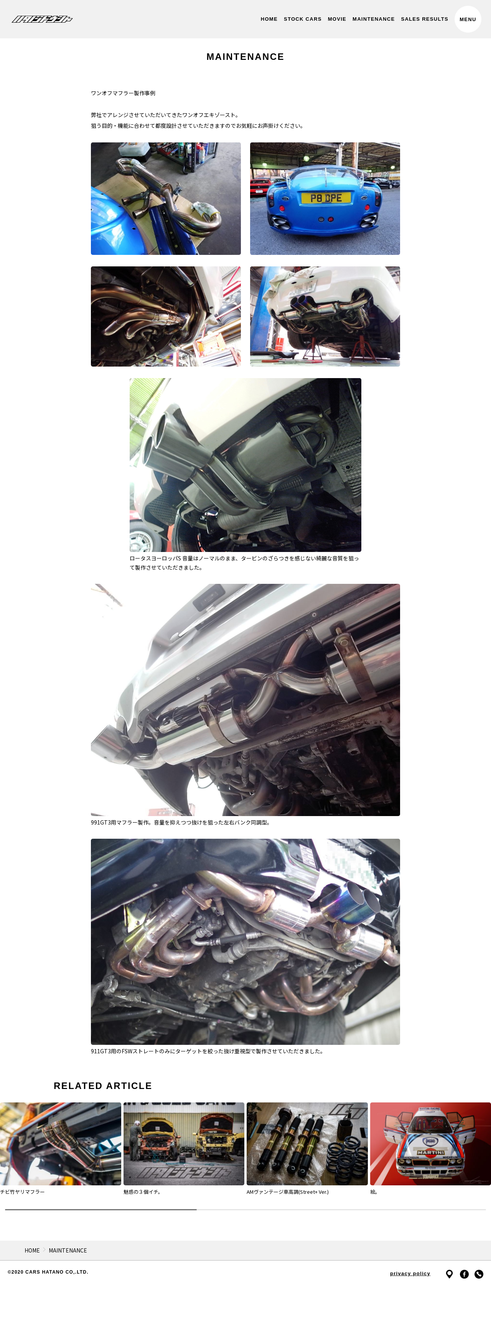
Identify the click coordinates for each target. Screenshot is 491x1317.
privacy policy (410, 1273)
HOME (32, 1250)
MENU (468, 19)
